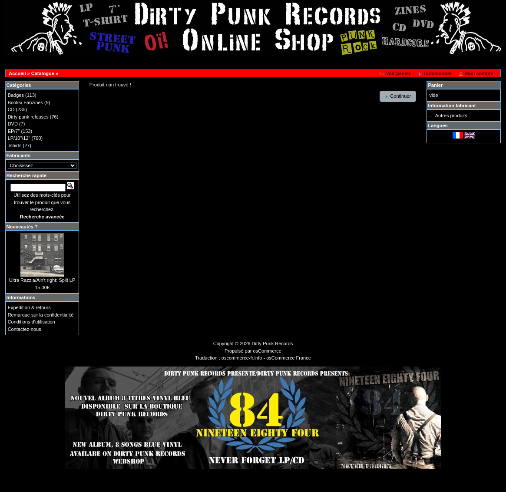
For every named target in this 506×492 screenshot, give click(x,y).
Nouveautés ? (22, 226)
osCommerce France (288, 357)
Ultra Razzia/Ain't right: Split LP (42, 280)
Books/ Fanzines (25, 102)
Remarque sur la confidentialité (41, 314)
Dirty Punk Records (272, 343)
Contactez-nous (24, 329)
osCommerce (267, 350)
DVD (13, 123)
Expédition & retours (29, 307)
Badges (16, 95)
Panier (435, 85)
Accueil (17, 73)
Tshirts (15, 145)
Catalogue (42, 73)
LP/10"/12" (19, 138)
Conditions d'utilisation (31, 321)
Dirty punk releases (28, 116)
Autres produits (451, 115)
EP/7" (14, 131)
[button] (395, 74)
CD (11, 109)
